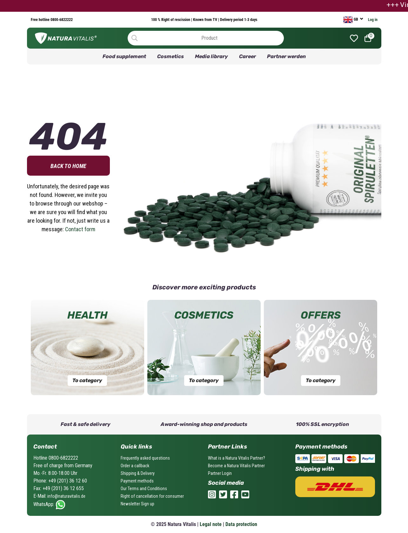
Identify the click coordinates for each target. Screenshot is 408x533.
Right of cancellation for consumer (152, 496)
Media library (211, 56)
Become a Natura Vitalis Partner (236, 465)
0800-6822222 (61, 19)
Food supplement (124, 56)
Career (247, 56)
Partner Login (220, 473)
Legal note (211, 524)
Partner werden (286, 56)
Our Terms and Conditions (144, 488)
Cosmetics (170, 56)
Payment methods (137, 480)
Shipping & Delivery (138, 473)
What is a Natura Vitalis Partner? (236, 458)
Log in (373, 19)
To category (87, 380)
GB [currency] (351, 19)
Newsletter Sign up (137, 503)
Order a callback (135, 465)
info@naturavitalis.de (65, 496)
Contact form (80, 229)
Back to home (68, 166)
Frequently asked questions (145, 458)
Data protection (241, 524)
